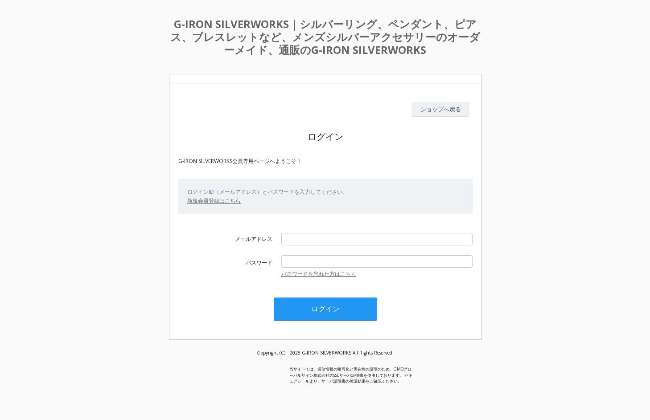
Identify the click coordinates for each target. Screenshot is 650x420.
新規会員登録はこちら (214, 200)
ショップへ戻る (440, 109)
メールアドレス (253, 239)
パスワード (259, 262)
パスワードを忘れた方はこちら (318, 273)
